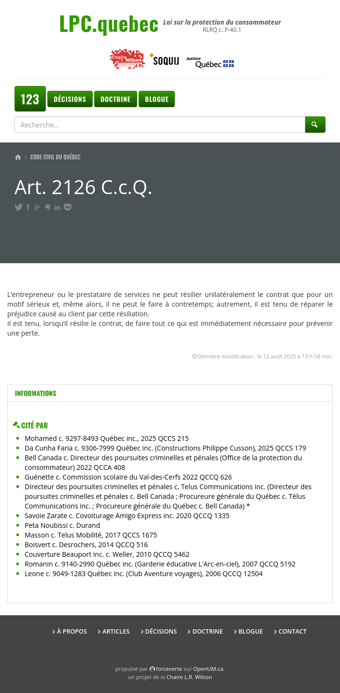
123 (30, 98)
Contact (293, 631)
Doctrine (115, 99)
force (169, 668)
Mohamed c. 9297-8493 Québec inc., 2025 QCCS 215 (107, 438)
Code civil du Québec (55, 157)
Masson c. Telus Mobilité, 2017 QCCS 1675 (91, 534)
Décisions (70, 99)
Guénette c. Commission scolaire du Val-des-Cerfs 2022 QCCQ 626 (128, 476)
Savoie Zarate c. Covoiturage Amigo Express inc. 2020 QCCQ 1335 (127, 515)
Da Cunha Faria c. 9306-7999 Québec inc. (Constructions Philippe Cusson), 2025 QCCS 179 (165, 448)
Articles (115, 631)
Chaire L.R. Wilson (189, 676)
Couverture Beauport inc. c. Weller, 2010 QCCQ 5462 (107, 554)
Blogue (157, 99)
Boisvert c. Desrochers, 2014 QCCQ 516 (86, 544)
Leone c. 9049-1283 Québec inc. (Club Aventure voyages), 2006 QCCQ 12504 (144, 573)
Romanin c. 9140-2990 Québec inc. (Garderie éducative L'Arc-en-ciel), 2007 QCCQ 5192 (160, 563)
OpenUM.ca (208, 668)
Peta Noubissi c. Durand (62, 525)
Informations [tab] (35, 393)
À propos (72, 631)
